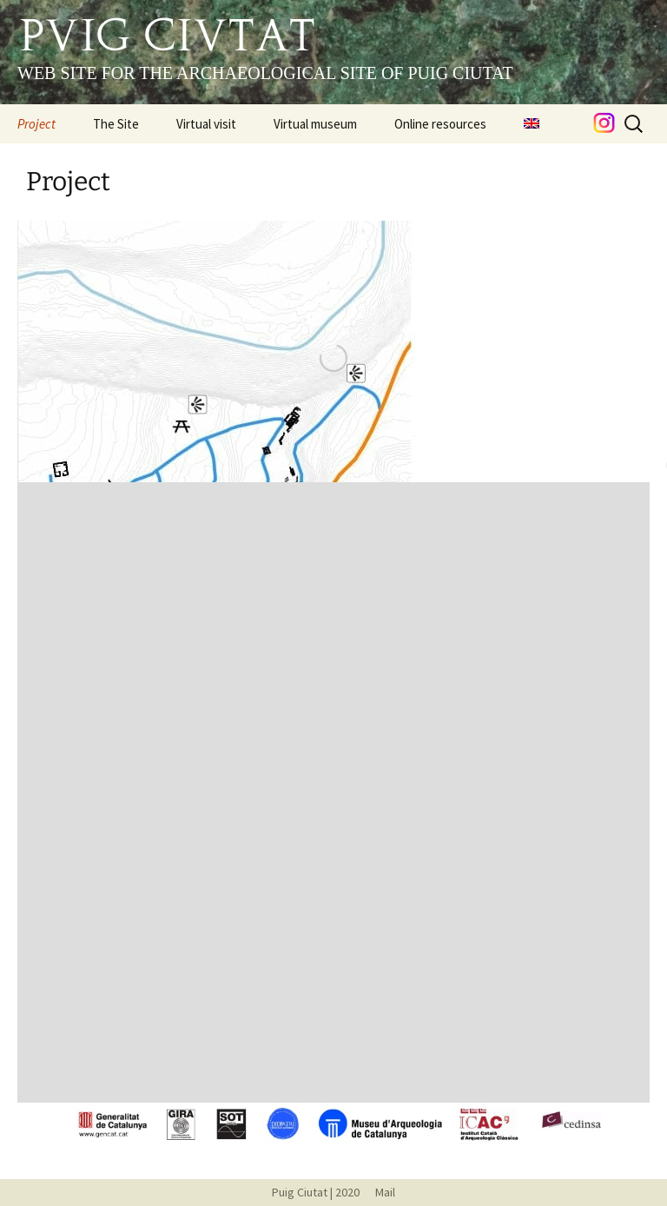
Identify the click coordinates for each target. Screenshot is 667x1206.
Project (36, 124)
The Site (116, 124)
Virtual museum (315, 124)
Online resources (440, 124)
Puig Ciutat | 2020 (316, 1192)
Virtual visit (206, 124)
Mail (378, 1192)
